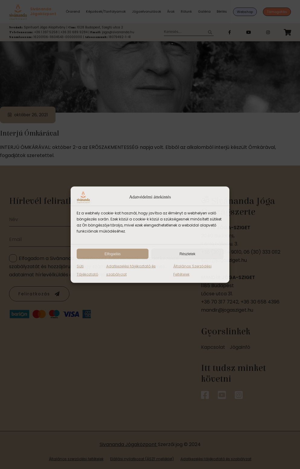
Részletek (188, 254)
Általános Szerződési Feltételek (192, 270)
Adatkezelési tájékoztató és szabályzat (131, 270)
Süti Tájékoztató (87, 270)
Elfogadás (112, 254)
